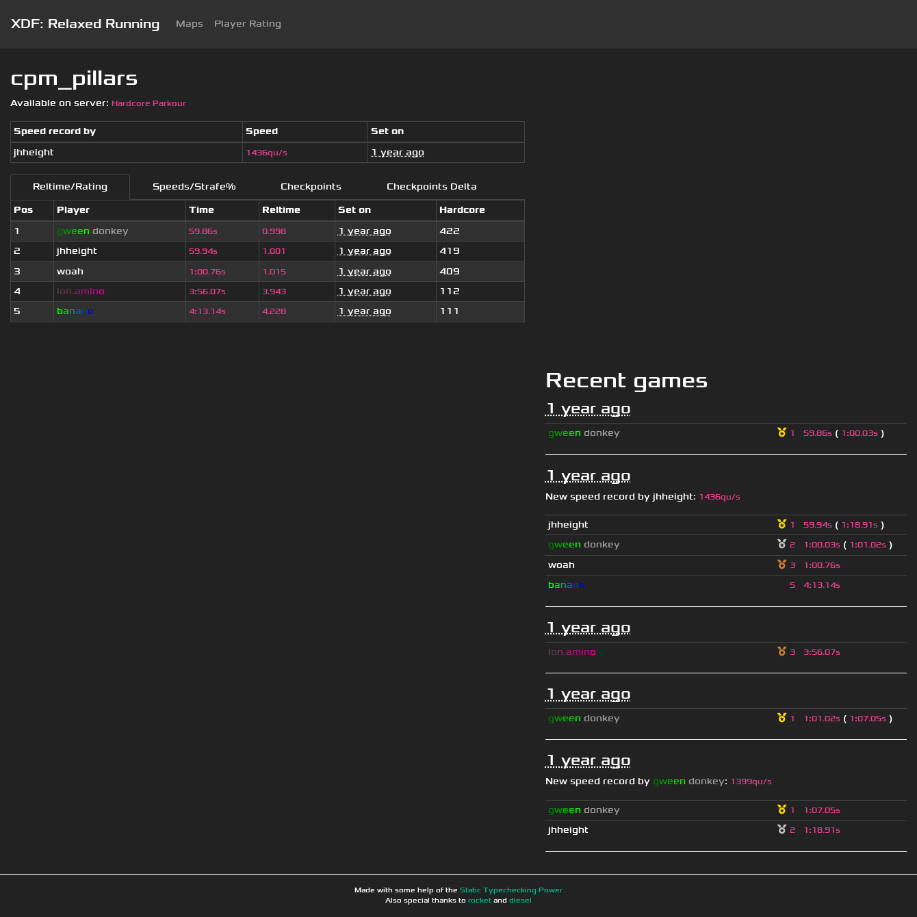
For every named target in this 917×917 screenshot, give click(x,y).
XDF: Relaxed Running (85, 23)
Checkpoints (311, 186)
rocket (479, 900)
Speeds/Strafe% (194, 186)
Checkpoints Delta (432, 186)
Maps (189, 23)
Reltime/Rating (70, 186)
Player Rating (247, 23)
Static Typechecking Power (511, 890)
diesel (520, 900)
